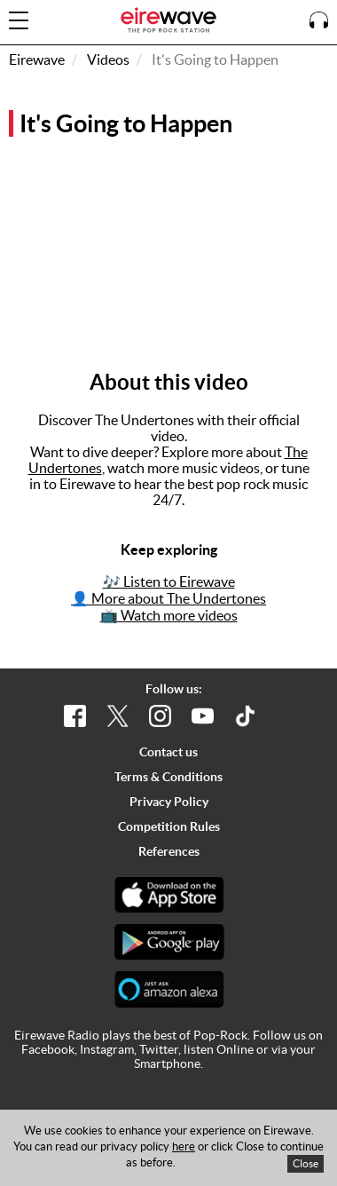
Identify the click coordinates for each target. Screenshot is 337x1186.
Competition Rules (169, 826)
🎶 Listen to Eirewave (169, 581)
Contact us (168, 752)
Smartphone (167, 1063)
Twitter (158, 1049)
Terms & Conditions (168, 777)
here (183, 1146)
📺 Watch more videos (169, 615)
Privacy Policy (168, 802)
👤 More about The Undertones (168, 598)
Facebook (47, 1049)
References (169, 851)
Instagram (107, 1049)
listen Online (219, 1049)
